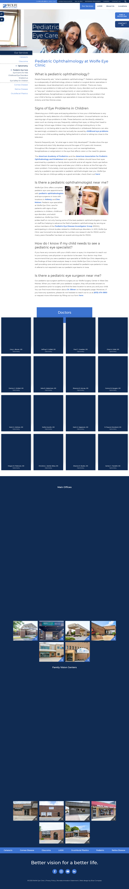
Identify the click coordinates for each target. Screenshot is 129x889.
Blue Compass (96, 880)
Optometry (23, 66)
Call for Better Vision (46, 1)
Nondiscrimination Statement (67, 880)
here (98, 174)
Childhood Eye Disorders (18, 75)
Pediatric (100, 850)
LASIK (61, 850)
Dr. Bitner (71, 289)
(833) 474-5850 (100, 292)
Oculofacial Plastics (19, 93)
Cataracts (24, 57)
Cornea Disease (21, 85)
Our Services (21, 52)
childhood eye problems (97, 131)
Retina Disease (21, 89)
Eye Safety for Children (19, 81)
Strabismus (23, 78)
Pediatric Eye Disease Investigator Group (73, 226)
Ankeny (48, 199)
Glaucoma (23, 61)
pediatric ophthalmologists (51, 193)
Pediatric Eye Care (20, 70)
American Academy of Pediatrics (54, 156)
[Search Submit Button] (125, 1)
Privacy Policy (51, 880)
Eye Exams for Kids (20, 73)
